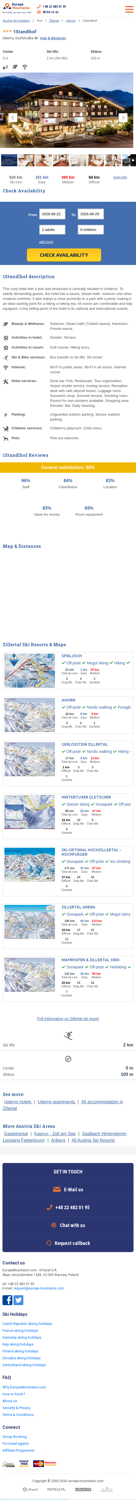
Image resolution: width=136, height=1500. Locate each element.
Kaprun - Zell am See (55, 1133)
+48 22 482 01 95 (54, 7)
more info (120, 177)
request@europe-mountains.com (38, 1288)
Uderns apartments (57, 1102)
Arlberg (58, 1140)
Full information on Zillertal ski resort (68, 1018)
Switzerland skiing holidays (24, 1365)
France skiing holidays (20, 1330)
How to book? (13, 1394)
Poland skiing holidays (20, 1351)
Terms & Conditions (18, 1415)
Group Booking (14, 1437)
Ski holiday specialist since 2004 (16, 8)
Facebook (7, 1300)
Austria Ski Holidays (16, 20)
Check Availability (64, 255)
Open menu (129, 9)
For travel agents (15, 1443)
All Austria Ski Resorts (93, 1140)
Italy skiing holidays (18, 1344)
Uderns (70, 20)
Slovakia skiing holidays (21, 1358)
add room (46, 242)
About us (9, 1401)
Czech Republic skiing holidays (27, 1324)
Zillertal (54, 20)
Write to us (51, 12)
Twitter (18, 1300)
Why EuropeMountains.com (24, 1387)
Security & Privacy (16, 1408)
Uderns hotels (18, 1102)
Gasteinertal (16, 1133)
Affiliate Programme (18, 1450)
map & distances (53, 38)
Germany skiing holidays (21, 1337)
